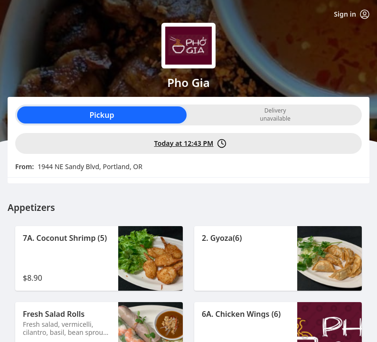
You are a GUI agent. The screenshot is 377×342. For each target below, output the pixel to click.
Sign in (351, 14)
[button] (99, 258)
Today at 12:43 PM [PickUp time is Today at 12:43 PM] (190, 143)
